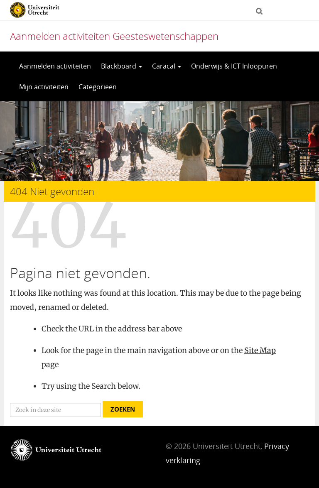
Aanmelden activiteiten (55, 66)
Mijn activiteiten (44, 86)
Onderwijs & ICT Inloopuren (234, 66)
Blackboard (121, 66)
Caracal (166, 66)
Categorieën (98, 86)
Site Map (260, 350)
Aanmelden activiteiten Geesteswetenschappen (114, 36)
